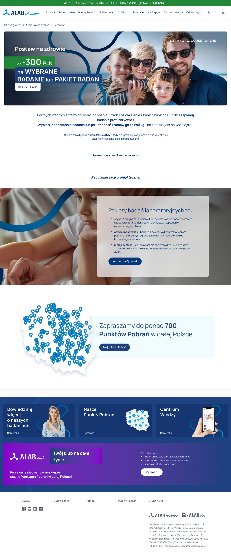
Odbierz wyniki (194, 12)
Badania (50, 12)
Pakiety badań (66, 12)
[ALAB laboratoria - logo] (21, 12)
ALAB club (123, 12)
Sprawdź (159, 2)
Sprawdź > (13, 433)
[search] (210, 12)
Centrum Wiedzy (173, 12)
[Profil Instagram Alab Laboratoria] (41, 509)
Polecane (138, 12)
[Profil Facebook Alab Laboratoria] (24, 509)
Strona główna (12, 25)
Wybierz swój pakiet (125, 261)
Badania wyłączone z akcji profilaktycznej (116, 138)
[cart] (223, 12)
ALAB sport (153, 12)
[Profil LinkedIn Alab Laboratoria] (35, 509)
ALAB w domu (106, 12)
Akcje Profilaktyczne (37, 25)
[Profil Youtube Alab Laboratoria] (29, 509)
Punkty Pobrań (86, 12)
